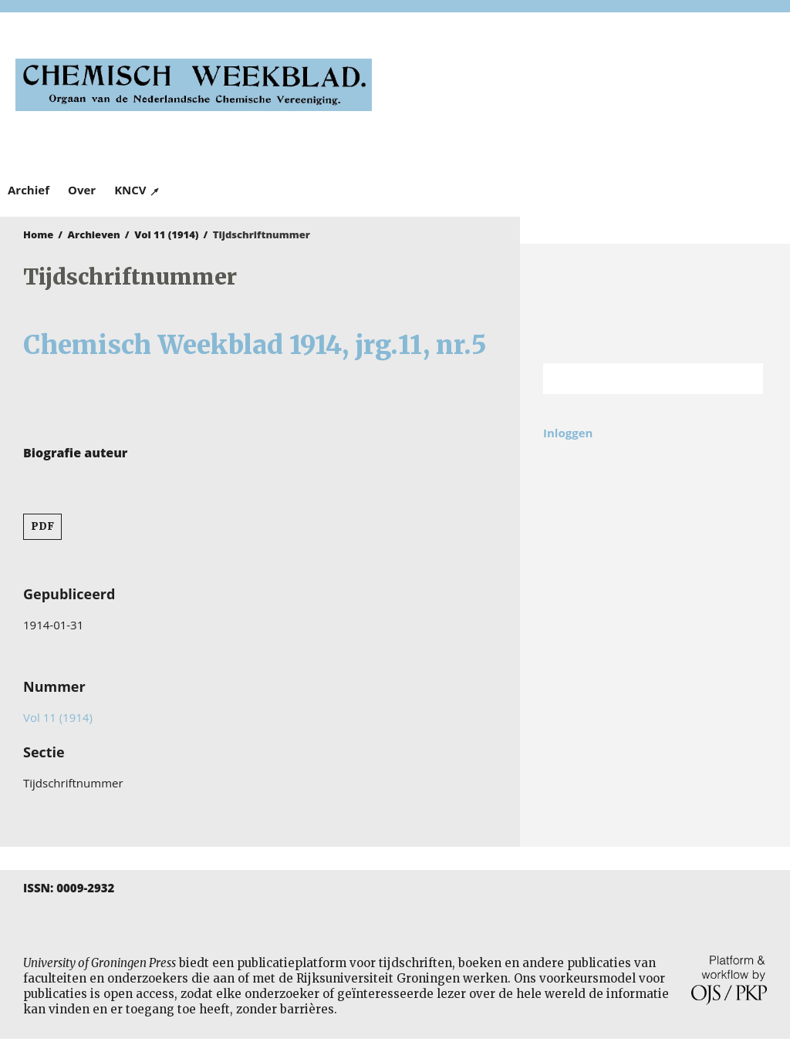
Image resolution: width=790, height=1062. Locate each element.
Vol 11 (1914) (166, 234)
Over (82, 189)
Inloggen (567, 432)
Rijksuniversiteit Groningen (655, 303)
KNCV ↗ (137, 189)
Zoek (743, 378)
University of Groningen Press (589, 93)
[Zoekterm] (633, 378)
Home (38, 234)
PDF (42, 526)
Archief (28, 189)
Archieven (94, 234)
